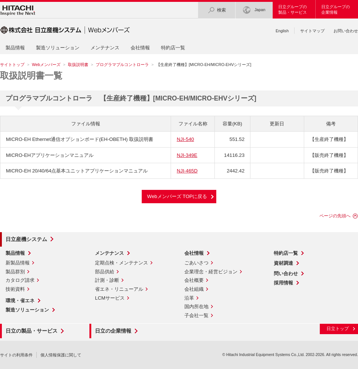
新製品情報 (18, 263)
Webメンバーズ (46, 64)
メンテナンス (105, 47)
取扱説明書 (78, 64)
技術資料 (15, 289)
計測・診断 (107, 280)
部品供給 (104, 271)
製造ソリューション (57, 47)
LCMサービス (110, 298)
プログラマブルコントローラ (122, 64)
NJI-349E (187, 155)
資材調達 (283, 263)
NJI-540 (185, 139)
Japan (254, 10)
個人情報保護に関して (60, 355)
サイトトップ (12, 64)
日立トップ (337, 328)
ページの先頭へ (335, 215)
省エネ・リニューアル (119, 289)
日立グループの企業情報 (335, 9)
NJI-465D (187, 171)
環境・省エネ (20, 300)
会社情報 (140, 47)
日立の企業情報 (113, 331)
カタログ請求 (20, 280)
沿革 (189, 298)
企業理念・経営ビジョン (210, 271)
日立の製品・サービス (32, 331)
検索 (216, 10)
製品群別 (15, 271)
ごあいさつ (196, 263)
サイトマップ (312, 31)
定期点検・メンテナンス (121, 263)
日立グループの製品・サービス (292, 9)
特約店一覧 (173, 47)
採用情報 (283, 283)
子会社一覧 (196, 315)
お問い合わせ (346, 31)
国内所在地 (196, 306)
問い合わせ (286, 273)
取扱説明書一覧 (31, 75)
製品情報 (15, 47)
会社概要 (194, 280)
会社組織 (194, 289)
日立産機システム (26, 239)
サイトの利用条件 (16, 355)
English (282, 31)
